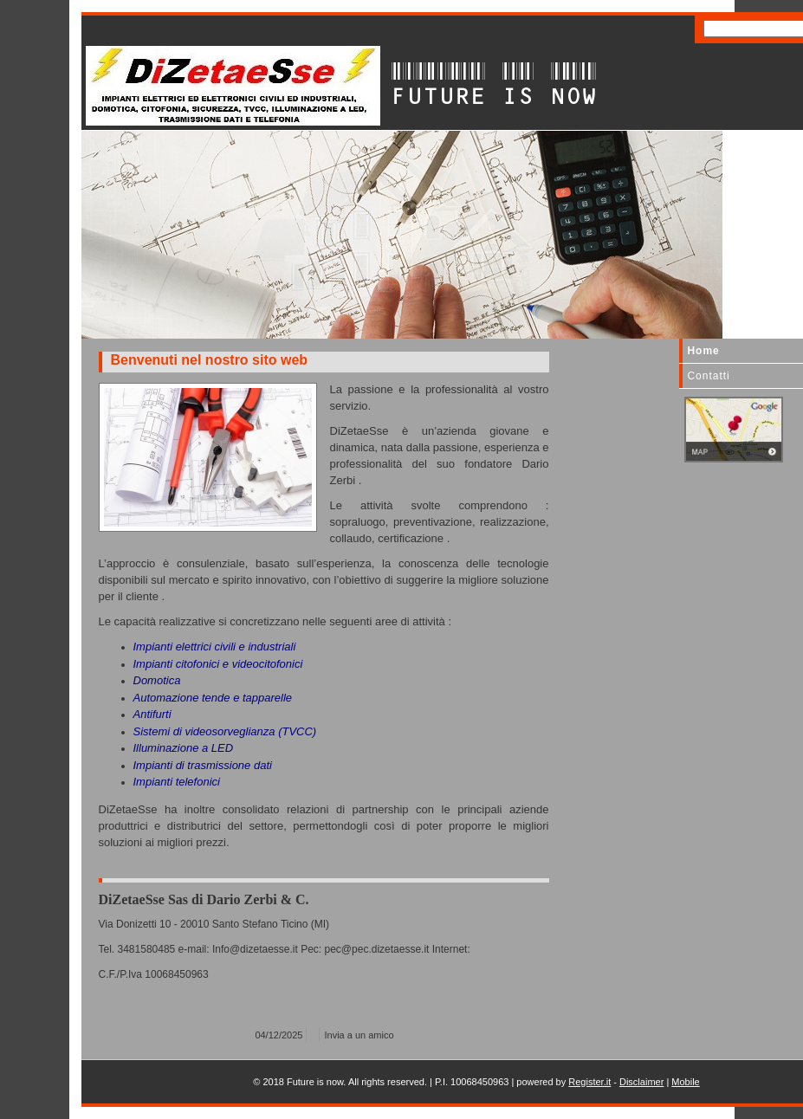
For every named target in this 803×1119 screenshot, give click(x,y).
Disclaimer (641, 1082)
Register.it (589, 1082)
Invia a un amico (359, 1035)
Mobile (685, 1082)
